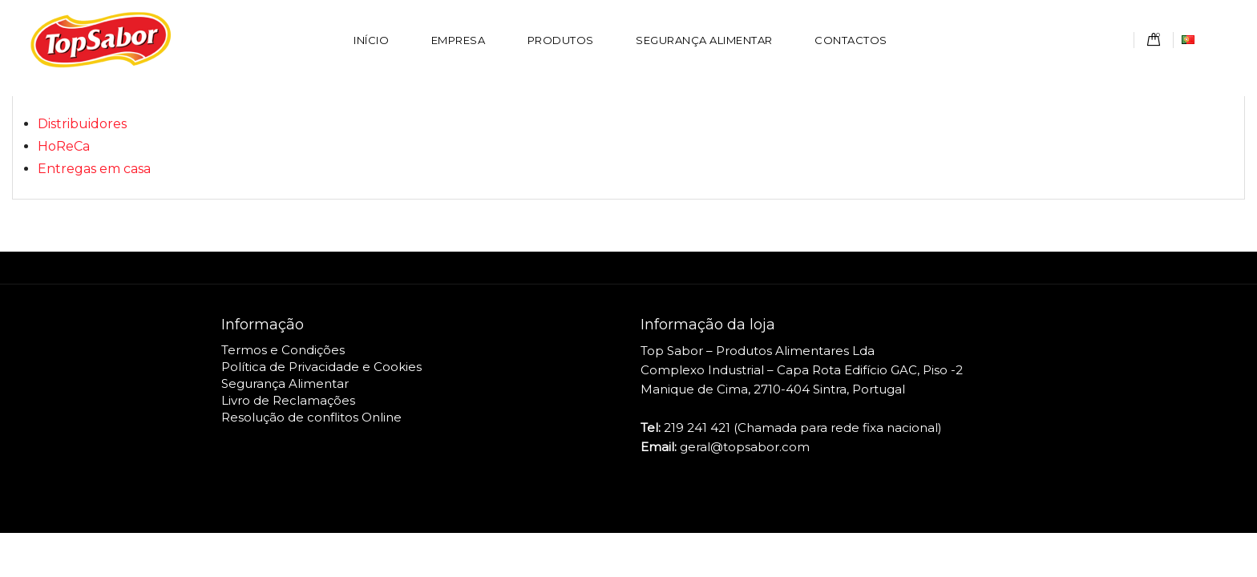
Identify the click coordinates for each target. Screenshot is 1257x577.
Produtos (560, 40)
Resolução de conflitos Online (311, 417)
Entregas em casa (94, 168)
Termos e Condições (283, 349)
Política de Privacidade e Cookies (321, 366)
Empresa (458, 40)
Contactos (850, 40)
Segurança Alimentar (704, 40)
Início (371, 40)
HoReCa (64, 146)
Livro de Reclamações (288, 400)
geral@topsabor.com (745, 446)
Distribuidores (82, 123)
